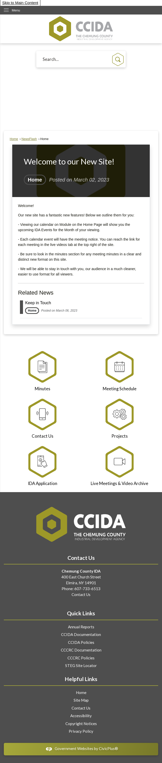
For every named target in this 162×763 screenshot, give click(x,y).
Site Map (81, 700)
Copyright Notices (81, 723)
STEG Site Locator (81, 665)
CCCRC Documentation (81, 650)
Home (14, 139)
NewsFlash (29, 139)
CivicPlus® (108, 748)
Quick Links (81, 613)
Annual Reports (81, 627)
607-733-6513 (87, 588)
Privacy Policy (81, 731)
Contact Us (81, 594)
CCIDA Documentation (81, 634)
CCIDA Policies (81, 642)
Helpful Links (81, 679)
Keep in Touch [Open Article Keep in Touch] (38, 303)
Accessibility (81, 715)
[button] (118, 59)
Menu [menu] (16, 10)
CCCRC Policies (81, 658)
